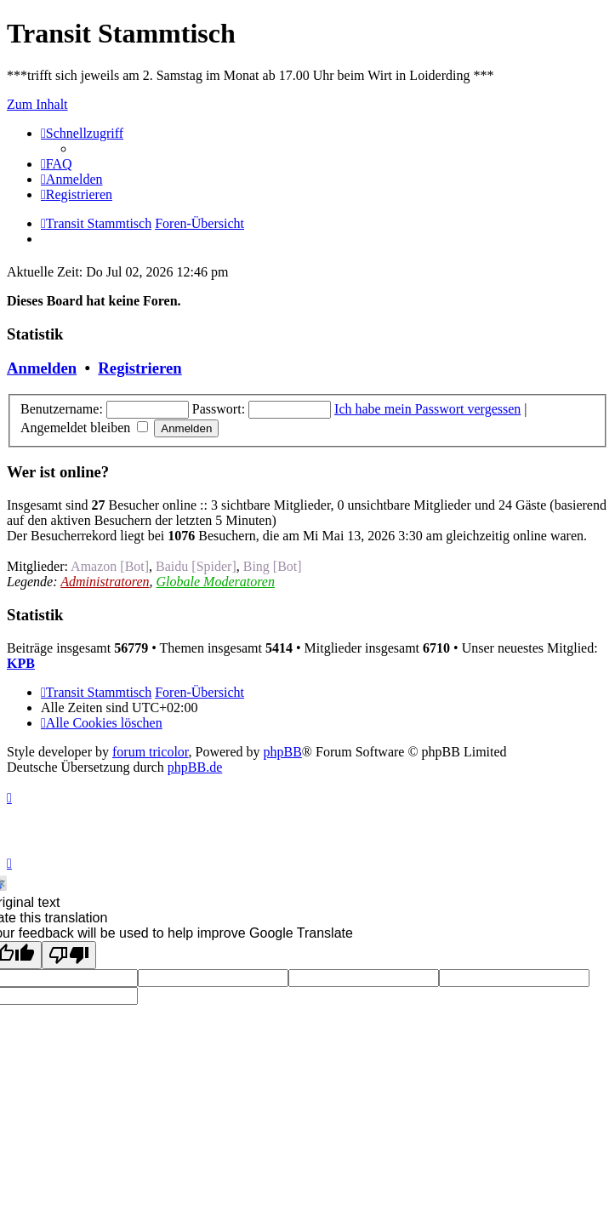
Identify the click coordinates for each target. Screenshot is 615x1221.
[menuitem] (56, 164)
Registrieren (139, 368)
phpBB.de (195, 767)
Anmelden (42, 368)
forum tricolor (150, 752)
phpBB (283, 752)
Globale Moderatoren (216, 581)
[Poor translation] (69, 955)
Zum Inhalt (37, 104)
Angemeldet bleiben (84, 427)
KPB (21, 663)
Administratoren (104, 581)
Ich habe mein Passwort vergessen (427, 409)
